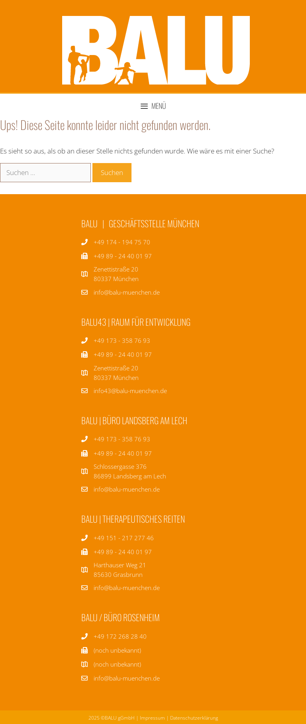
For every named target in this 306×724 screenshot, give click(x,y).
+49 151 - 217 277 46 (124, 538)
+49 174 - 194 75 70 (122, 242)
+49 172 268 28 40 (120, 636)
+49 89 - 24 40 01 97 (123, 354)
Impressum (152, 717)
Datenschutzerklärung (194, 717)
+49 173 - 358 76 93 (122, 340)
